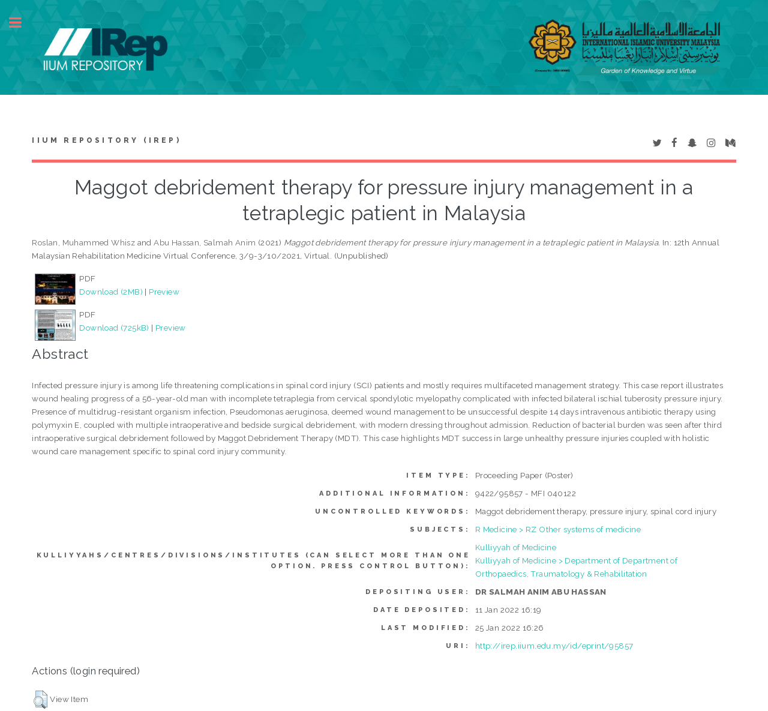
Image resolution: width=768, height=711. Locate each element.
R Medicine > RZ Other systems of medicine (558, 529)
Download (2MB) (111, 291)
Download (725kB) (114, 327)
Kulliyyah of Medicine (515, 547)
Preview (164, 291)
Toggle (21, 22)
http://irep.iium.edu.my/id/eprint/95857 (554, 645)
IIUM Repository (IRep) (106, 140)
